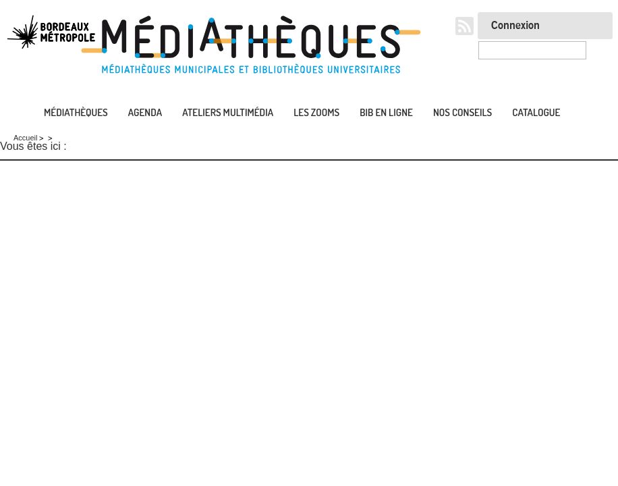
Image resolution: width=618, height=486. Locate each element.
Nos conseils (462, 112)
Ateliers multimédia (227, 112)
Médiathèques (76, 112)
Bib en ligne (386, 112)
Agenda (145, 112)
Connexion (515, 25)
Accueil (13, 113)
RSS (464, 26)
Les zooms (316, 112)
